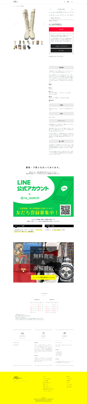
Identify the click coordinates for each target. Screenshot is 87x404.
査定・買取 (61, 50)
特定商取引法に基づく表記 (52, 388)
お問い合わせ (70, 386)
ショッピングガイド (50, 378)
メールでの (43, 277)
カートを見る (70, 384)
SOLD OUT (61, 29)
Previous (15, 24)
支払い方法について (50, 386)
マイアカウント (71, 378)
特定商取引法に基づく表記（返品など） (56, 56)
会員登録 (69, 380)
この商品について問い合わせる (61, 46)
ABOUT (69, 376)
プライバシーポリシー (51, 390)
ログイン (69, 382)
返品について (49, 384)
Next (43, 24)
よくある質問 (49, 380)
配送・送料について (50, 382)
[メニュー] (72, 2)
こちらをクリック (18, 229)
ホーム (48, 376)
